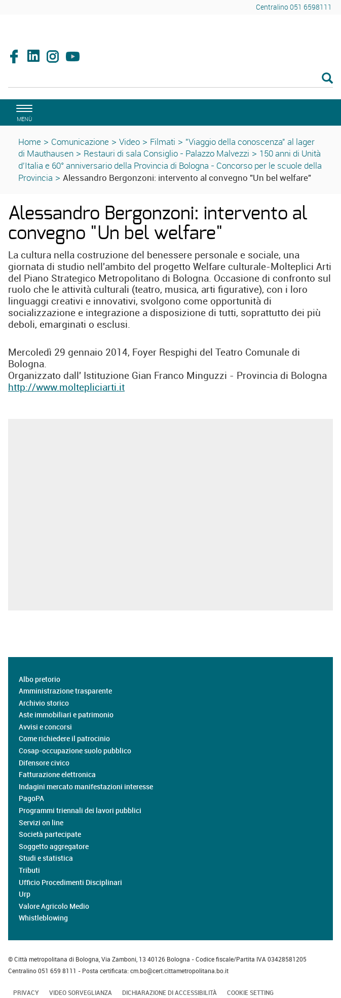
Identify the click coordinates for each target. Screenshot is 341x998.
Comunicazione (80, 141)
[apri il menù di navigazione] (22, 111)
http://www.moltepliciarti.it (66, 387)
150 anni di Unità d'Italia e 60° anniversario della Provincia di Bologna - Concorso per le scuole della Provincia (170, 165)
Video (129, 141)
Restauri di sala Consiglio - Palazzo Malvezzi (166, 153)
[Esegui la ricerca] (327, 78)
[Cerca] (170, 79)
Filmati (162, 141)
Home (29, 141)
